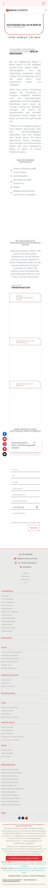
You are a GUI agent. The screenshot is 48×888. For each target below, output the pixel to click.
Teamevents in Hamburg (38, 862)
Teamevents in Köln (28, 864)
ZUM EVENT (25, 330)
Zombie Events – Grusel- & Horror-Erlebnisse (26, 876)
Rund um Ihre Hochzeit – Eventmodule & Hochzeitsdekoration (19, 880)
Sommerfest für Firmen (22, 870)
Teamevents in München (11, 864)
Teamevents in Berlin (20, 862)
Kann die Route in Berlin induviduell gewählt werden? (23, 445)
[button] (4, 3)
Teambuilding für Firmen (23, 868)
